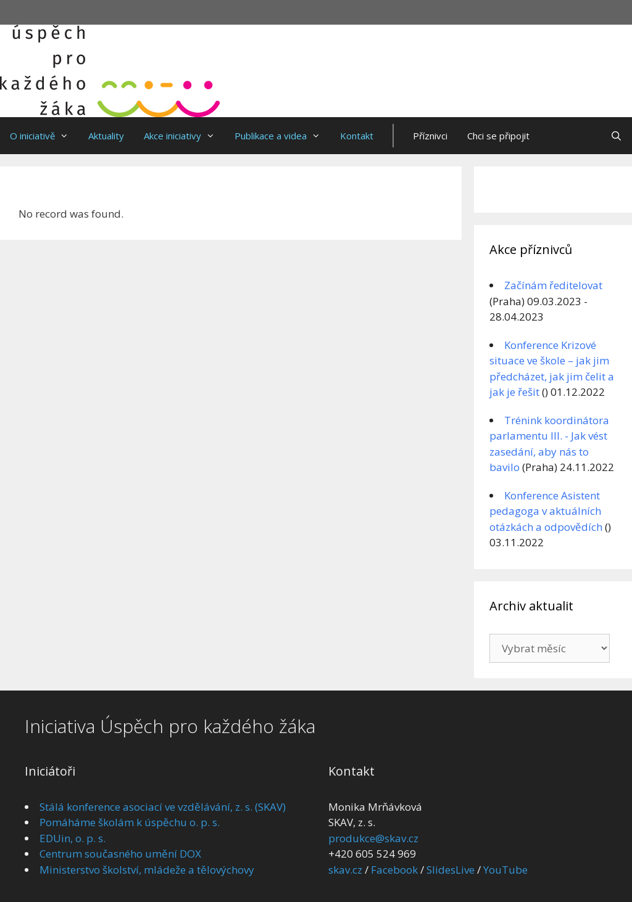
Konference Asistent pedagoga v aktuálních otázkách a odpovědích (545, 511)
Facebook (394, 870)
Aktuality (106, 135)
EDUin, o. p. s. (73, 838)
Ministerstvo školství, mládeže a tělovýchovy (147, 870)
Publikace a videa (282, 135)
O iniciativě (44, 135)
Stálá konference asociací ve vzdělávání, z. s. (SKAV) (163, 807)
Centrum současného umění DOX (120, 854)
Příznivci (430, 135)
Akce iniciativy (184, 135)
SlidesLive (450, 870)
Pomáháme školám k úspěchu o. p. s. (130, 822)
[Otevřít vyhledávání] (616, 135)
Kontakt (356, 135)
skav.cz (345, 870)
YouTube (505, 870)
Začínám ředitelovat (553, 285)
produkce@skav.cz (373, 838)
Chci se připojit (498, 135)
